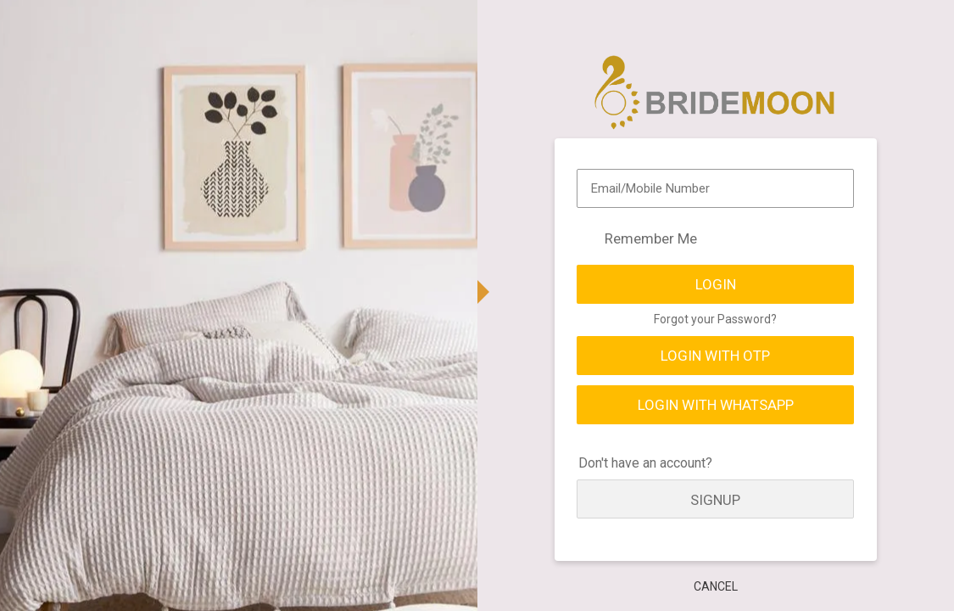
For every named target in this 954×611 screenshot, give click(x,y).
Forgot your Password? (715, 319)
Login (715, 284)
